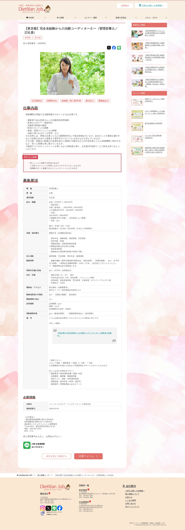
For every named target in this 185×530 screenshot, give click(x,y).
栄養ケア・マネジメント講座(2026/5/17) (155, 100)
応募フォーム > (88, 456)
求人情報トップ (43, 475)
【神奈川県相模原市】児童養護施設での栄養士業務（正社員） (155, 45)
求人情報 (60, 18)
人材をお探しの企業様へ (151, 5)
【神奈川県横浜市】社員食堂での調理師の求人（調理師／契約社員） (155, 69)
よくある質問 (130, 500)
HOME (30, 18)
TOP (25, 475)
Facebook (114, 48)
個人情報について (132, 494)
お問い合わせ (130, 504)
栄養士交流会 (121, 18)
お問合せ (125, 6)
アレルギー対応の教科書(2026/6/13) (153, 137)
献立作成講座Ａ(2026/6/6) (153, 123)
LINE (119, 48)
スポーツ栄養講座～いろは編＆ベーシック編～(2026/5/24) (155, 112)
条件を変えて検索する (56, 456)
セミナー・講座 (90, 18)
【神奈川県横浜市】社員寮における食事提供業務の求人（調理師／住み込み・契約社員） (155, 83)
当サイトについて (132, 507)
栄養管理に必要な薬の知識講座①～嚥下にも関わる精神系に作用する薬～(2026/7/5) (155, 150)
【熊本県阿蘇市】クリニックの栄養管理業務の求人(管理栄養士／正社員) (155, 33)
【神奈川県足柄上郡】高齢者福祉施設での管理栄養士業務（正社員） (155, 57)
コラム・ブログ (151, 18)
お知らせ (128, 497)
